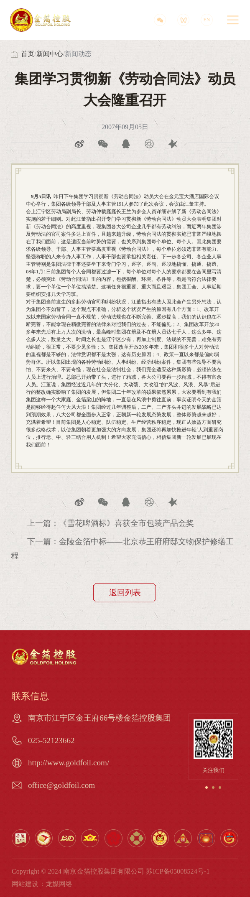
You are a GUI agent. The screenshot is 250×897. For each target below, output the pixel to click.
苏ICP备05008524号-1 (177, 871)
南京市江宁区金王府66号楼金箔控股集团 (99, 718)
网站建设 (25, 883)
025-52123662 (51, 740)
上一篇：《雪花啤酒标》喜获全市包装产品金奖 (110, 523)
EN (206, 20)
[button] (206, 787)
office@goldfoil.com (61, 785)
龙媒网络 (59, 883)
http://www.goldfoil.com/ (68, 762)
